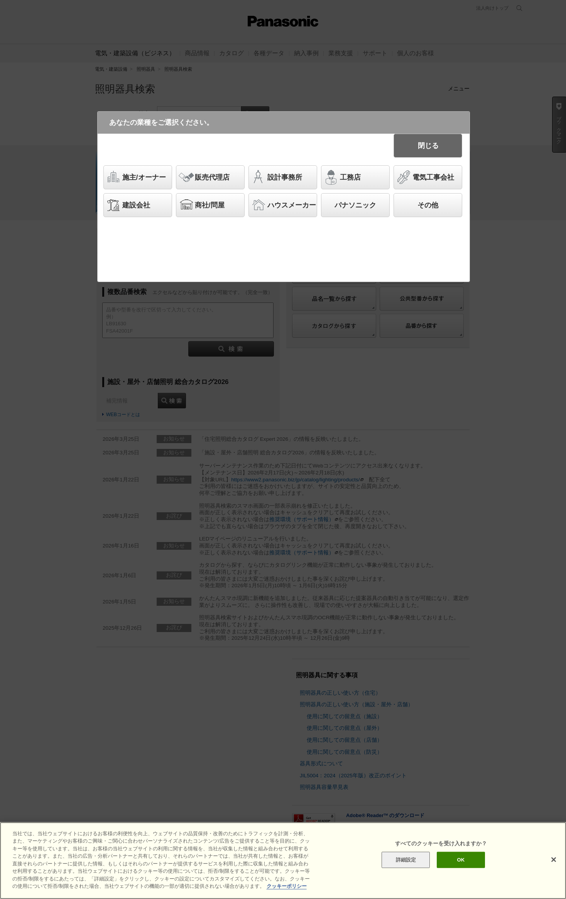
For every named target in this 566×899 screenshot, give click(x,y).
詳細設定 (406, 866)
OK (461, 866)
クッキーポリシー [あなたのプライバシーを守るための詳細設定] (287, 892)
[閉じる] (553, 865)
